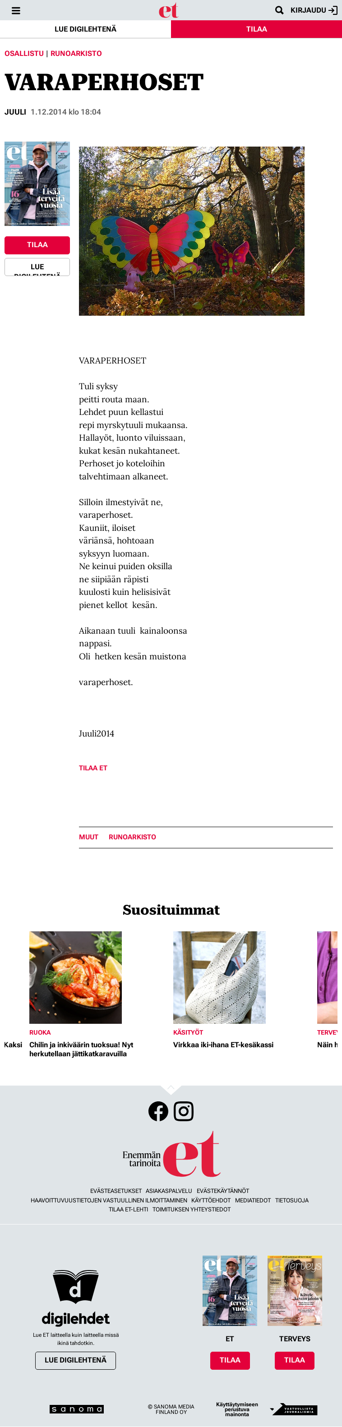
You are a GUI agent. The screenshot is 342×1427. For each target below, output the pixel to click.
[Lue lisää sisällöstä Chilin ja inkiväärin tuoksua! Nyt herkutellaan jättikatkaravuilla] (99, 977)
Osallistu (24, 53)
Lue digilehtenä (85, 29)
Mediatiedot (253, 1200)
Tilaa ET (93, 768)
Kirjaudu (314, 10)
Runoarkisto (76, 53)
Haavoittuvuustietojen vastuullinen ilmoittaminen (109, 1200)
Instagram (184, 1111)
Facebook (158, 1111)
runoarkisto (132, 837)
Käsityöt (188, 1032)
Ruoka (40, 1032)
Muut (88, 837)
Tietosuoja (292, 1200)
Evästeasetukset (116, 1191)
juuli (15, 111)
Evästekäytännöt (223, 1191)
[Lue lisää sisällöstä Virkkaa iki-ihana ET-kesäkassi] (243, 977)
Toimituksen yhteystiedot (192, 1209)
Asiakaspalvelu (169, 1191)
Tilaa (256, 29)
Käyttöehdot (211, 1200)
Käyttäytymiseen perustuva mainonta (237, 1409)
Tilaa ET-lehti (128, 1209)
